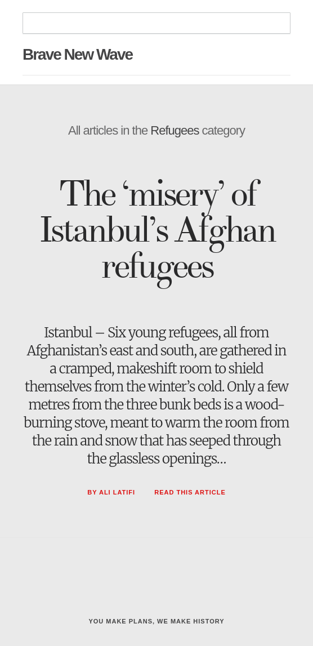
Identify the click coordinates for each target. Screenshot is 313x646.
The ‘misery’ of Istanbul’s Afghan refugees (157, 230)
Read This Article (190, 492)
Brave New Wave (77, 54)
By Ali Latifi (112, 492)
